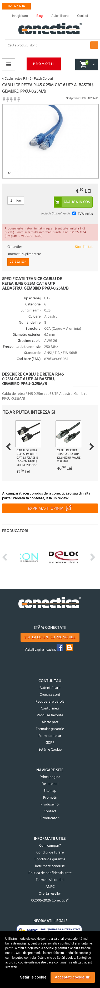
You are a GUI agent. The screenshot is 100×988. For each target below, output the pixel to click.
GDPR (50, 743)
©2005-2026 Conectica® (50, 901)
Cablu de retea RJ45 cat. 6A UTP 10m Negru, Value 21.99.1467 (68, 456)
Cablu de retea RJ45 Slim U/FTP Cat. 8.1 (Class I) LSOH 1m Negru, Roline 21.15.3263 (27, 458)
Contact (50, 811)
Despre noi (50, 784)
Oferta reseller (50, 894)
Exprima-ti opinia (45, 508)
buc (19, 200)
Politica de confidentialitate (50, 873)
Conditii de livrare (50, 853)
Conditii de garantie (49, 859)
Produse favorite (50, 715)
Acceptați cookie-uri (73, 977)
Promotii (43, 64)
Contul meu (50, 709)
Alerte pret (50, 722)
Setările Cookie (50, 750)
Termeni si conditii (50, 880)
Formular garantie (50, 729)
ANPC (50, 887)
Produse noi (50, 805)
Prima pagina (50, 777)
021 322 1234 (16, 6)
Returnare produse (50, 866)
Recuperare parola (50, 702)
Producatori (50, 818)
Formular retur (49, 736)
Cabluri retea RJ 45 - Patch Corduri (27, 78)
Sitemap (50, 791)
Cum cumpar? (50, 846)
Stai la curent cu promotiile (50, 637)
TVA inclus (85, 214)
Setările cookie (33, 977)
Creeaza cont (50, 695)
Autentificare (49, 688)
